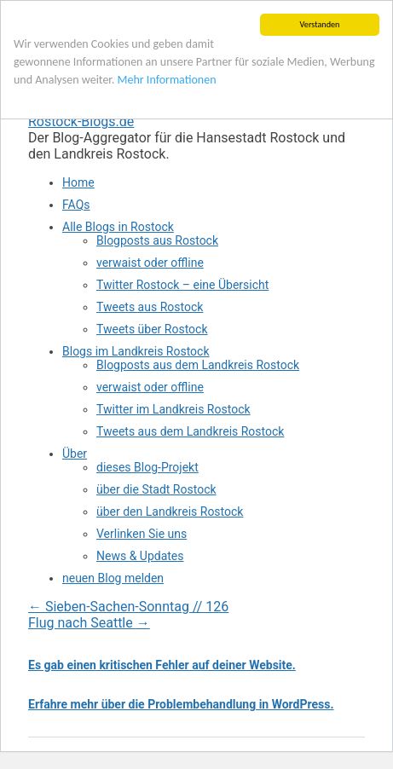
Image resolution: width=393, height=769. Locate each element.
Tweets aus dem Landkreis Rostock (190, 431)
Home (78, 182)
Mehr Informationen (167, 79)
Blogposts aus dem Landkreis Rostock (197, 365)
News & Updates (140, 556)
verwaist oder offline (150, 262)
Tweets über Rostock (152, 329)
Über (74, 453)
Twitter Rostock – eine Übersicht (182, 285)
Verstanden (320, 24)
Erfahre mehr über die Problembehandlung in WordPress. (181, 704)
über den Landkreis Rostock (169, 511)
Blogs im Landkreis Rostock (136, 351)
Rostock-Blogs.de (81, 121)
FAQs (76, 204)
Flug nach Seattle (89, 623)
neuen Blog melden (113, 578)
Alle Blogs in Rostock (118, 227)
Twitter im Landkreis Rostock (173, 409)
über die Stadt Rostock (156, 489)
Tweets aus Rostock (149, 307)
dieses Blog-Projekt (147, 467)
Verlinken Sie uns (141, 534)
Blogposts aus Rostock (157, 240)
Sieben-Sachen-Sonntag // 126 (128, 606)
